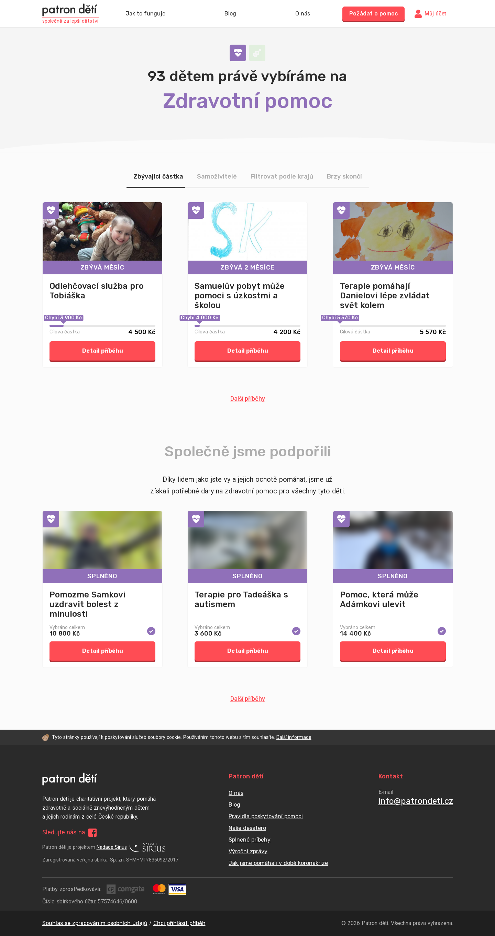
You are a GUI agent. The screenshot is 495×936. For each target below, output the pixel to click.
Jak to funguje (145, 13)
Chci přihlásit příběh (179, 923)
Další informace (293, 737)
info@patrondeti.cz (415, 801)
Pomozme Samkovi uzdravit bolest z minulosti (87, 604)
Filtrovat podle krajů (282, 176)
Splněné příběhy (250, 839)
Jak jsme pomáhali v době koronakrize (278, 863)
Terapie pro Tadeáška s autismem (241, 599)
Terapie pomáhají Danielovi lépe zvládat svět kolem (385, 295)
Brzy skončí (344, 176)
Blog (230, 13)
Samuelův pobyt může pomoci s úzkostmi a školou (240, 295)
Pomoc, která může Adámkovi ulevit (379, 599)
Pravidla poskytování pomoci (266, 816)
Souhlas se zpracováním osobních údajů (94, 923)
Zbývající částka (158, 176)
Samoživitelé (217, 176)
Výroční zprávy (248, 851)
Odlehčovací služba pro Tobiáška (97, 290)
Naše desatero (247, 828)
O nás (302, 13)
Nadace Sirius (131, 847)
